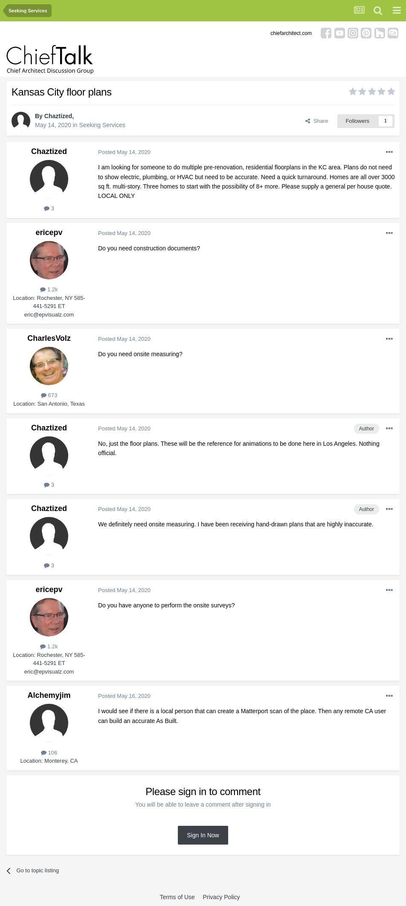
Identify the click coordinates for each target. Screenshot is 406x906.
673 (49, 395)
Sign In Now (203, 835)
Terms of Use (177, 897)
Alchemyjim (48, 695)
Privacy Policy (221, 897)
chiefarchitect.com (291, 33)
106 (49, 752)
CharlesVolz (49, 338)
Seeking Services (102, 125)
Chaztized (58, 116)
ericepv (48, 232)
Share (316, 121)
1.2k (49, 289)
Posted (124, 152)
